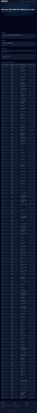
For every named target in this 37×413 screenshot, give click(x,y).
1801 (16, 121)
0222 (16, 105)
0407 (16, 67)
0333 (16, 338)
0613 (16, 213)
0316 (16, 127)
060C (16, 98)
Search (23, 1)
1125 (16, 243)
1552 (16, 217)
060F (16, 95)
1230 (16, 390)
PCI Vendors (28, 1)
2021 (16, 294)
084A (16, 177)
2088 (16, 230)
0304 (16, 83)
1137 (16, 204)
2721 (16, 281)
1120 (16, 108)
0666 (16, 196)
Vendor (30, 67)
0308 (16, 261)
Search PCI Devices (16, 404)
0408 (16, 307)
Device (33, 67)
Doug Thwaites (13, 410)
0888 (16, 200)
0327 (16, 380)
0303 (16, 255)
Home (20, 1)
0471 (6, 67)
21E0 (16, 162)
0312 (16, 274)
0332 (16, 317)
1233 (16, 393)
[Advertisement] (18, 25)
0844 (16, 290)
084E (16, 183)
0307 (16, 258)
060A (16, 371)
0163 (16, 168)
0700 (16, 297)
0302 (16, 252)
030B (16, 249)
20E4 (16, 193)
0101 (16, 137)
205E (16, 365)
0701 (16, 73)
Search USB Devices (16, 406)
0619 (16, 368)
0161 (16, 240)
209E (16, 284)
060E (16, 287)
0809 (16, 92)
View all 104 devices (6, 57)
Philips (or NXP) (6, 7)
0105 (16, 377)
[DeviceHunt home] (4, 1)
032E (16, 332)
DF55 (16, 223)
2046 (16, 374)
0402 (16, 277)
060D (16, 102)
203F (16, 362)
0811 (16, 220)
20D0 (16, 355)
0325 (16, 323)
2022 (16, 180)
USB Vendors (33, 1)
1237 (16, 358)
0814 (16, 111)
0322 (16, 130)
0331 (16, 320)
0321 (16, 146)
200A (16, 397)
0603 (16, 86)
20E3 (16, 159)
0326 (16, 329)
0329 (16, 348)
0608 (16, 140)
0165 (16, 174)
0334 (16, 335)
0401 (16, 300)
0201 (16, 207)
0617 (16, 210)
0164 (16, 171)
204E (16, 165)
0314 (16, 124)
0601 (16, 246)
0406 (16, 70)
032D (16, 326)
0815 (16, 143)
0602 (16, 89)
